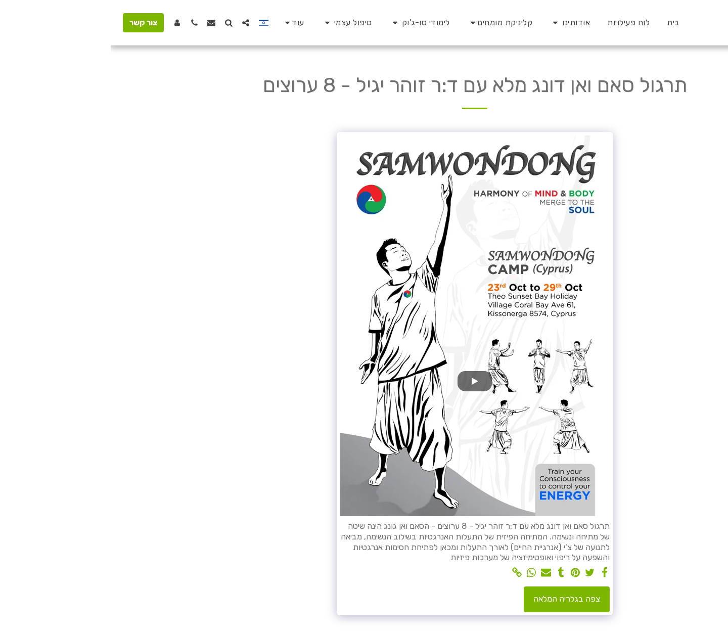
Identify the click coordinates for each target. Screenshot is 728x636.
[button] (459, 22)
